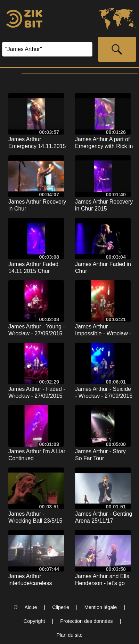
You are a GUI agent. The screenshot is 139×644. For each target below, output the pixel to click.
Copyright (34, 621)
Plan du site (69, 635)
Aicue (30, 607)
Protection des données (86, 621)
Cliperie (60, 607)
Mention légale (100, 607)
